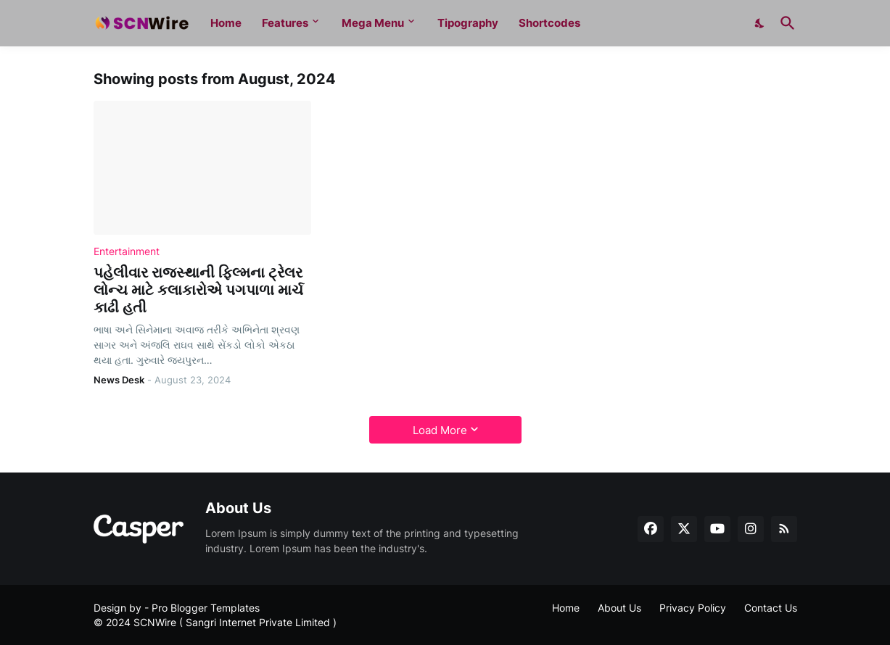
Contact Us (770, 608)
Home (226, 23)
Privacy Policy (692, 608)
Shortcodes (549, 23)
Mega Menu (373, 23)
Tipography (467, 23)
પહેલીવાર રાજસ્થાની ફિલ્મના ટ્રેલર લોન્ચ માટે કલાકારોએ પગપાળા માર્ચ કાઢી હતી (198, 290)
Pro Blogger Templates (206, 608)
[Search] (784, 23)
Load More (440, 430)
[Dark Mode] (760, 23)
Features (285, 23)
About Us (619, 608)
